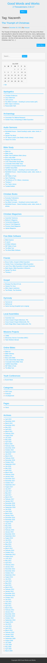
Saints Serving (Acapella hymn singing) (17, 306)
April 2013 (8, 562)
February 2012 (9, 589)
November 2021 (10, 425)
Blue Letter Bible (10, 157)
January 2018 (9, 476)
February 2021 (9, 433)
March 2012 (8, 587)
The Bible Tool (9, 248)
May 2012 (8, 583)
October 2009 (9, 636)
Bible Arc (8, 151)
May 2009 (8, 646)
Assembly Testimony (11, 218)
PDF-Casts (8, 391)
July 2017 (8, 489)
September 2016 (10, 507)
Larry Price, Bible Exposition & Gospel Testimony (20, 266)
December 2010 (10, 614)
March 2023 (8, 423)
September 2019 (10, 452)
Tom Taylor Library (10, 184)
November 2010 (10, 616)
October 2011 (9, 597)
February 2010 (9, 632)
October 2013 (9, 552)
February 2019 (9, 458)
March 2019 (8, 456)
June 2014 (8, 542)
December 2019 (10, 448)
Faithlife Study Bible (11, 168)
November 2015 (10, 519)
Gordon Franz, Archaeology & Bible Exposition (19, 119)
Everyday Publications (12, 198)
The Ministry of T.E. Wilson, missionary (17, 180)
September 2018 (10, 464)
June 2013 (8, 558)
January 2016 (9, 515)
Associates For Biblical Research (15, 117)
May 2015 (8, 526)
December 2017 (10, 478)
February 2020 (9, 446)
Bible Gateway (9, 353)
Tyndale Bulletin (10, 186)
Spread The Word (10, 135)
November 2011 (10, 595)
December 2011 (10, 593)
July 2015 (8, 523)
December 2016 (10, 503)
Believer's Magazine (11, 220)
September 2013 (10, 554)
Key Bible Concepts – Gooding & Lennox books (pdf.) (21, 101)
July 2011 (8, 599)
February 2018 (9, 474)
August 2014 (9, 538)
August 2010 (9, 622)
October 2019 (9, 450)
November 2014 (10, 534)
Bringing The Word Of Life (13, 159)
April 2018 (8, 470)
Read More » (41, 45)
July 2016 (8, 509)
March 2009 (8, 651)
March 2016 (8, 513)
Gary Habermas (10, 97)
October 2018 (9, 462)
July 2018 (8, 466)
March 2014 (8, 548)
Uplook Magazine (10, 228)
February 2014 (9, 550)
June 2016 (8, 511)
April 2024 (8, 419)
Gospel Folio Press (11, 200)
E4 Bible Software (10, 244)
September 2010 (10, 620)
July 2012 (8, 579)
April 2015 (8, 528)
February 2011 (9, 610)
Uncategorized (9, 395)
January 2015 (9, 532)
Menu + (23, 11)
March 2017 (8, 497)
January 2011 (9, 612)
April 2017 (8, 495)
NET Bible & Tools (10, 176)
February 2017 (9, 499)
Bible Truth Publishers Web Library (15, 155)
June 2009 (8, 644)
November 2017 (10, 480)
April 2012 (8, 585)
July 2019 (8, 454)
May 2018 (8, 468)
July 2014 (8, 540)
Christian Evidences (11, 95)
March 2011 (8, 608)
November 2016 (10, 505)
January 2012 (9, 591)
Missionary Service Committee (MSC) (16, 338)
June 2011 (8, 601)
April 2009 (8, 649)
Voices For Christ (10, 139)
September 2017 (10, 485)
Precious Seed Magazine (12, 226)
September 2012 (10, 575)
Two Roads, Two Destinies (13, 290)
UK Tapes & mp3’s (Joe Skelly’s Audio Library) (19, 137)
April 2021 (8, 429)
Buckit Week (9, 380)
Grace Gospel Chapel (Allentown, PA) (16, 320)
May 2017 (8, 493)
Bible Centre (9, 153)
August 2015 (9, 521)
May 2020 (8, 439)
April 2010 (8, 628)
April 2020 (8, 441)
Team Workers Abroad (12, 340)
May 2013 (8, 560)
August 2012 (9, 577)
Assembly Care (9, 318)
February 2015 (9, 530)
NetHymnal (8, 304)
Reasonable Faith (10, 106)
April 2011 (8, 605)
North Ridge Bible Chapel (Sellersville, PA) (18, 324)
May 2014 (8, 544)
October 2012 (9, 573)
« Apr (5, 84)
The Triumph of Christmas (15, 23)
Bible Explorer (9, 240)
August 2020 (9, 435)
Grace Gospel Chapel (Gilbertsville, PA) (17, 322)
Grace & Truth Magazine (12, 224)
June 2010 (8, 626)
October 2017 (9, 482)
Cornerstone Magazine (12, 222)
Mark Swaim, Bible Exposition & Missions (17, 268)
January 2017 (9, 501)
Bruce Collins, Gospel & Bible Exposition (17, 262)
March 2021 (8, 431)
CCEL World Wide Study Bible (14, 161)
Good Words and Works (23, 3)
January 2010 (9, 634)
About (7, 407)
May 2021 (8, 427)
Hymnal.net (8, 302)
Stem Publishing (10, 178)
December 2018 (10, 460)
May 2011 (8, 603)
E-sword (7, 242)
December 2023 (10, 421)
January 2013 (9, 567)
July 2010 (8, 624)
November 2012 (10, 571)
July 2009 (8, 642)
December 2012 (10, 569)
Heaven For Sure (10, 286)
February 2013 (9, 564)
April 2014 (8, 546)
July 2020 (8, 437)
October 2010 (9, 618)
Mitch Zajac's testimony (12, 104)
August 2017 (9, 487)
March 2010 (8, 630)
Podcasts (8, 393)
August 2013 (9, 556)
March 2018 (8, 472)
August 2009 (9, 640)
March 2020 (8, 444)
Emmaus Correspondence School (15, 165)
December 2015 (10, 517)
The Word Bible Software (12, 250)
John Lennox (9, 99)
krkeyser (26, 27)
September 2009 (10, 638)
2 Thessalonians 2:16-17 (23, 7)
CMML (7, 335)
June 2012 (8, 581)
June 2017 (8, 491)
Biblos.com (8, 355)
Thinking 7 (8, 182)
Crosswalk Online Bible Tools (14, 163)
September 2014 (10, 536)
